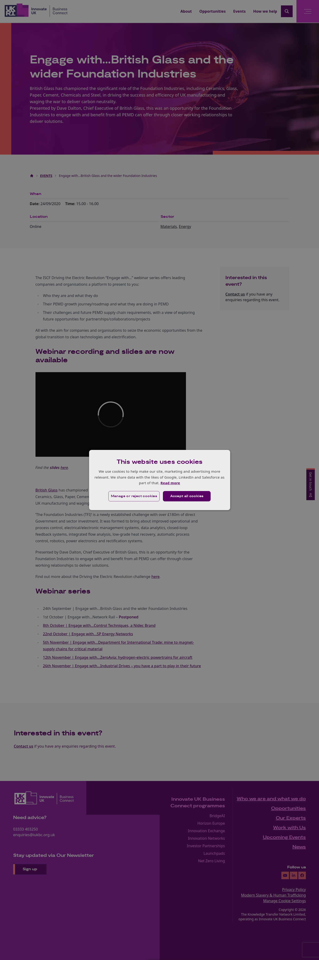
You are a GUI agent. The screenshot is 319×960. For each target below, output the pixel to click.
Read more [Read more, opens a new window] (170, 482)
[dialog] (159, 480)
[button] (134, 496)
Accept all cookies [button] (186, 496)
